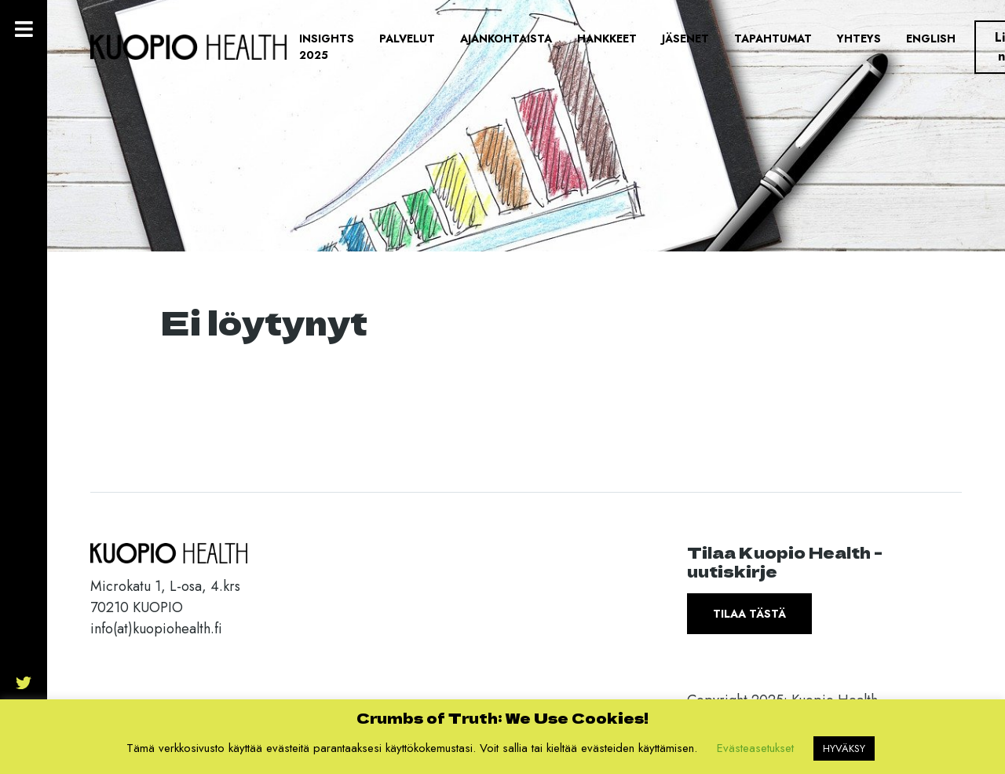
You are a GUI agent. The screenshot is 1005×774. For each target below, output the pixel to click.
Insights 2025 (326, 47)
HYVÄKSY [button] (844, 748)
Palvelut (407, 38)
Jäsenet (685, 38)
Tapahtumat (773, 38)
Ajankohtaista (506, 38)
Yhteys (859, 38)
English (931, 38)
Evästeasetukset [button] (755, 748)
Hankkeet (607, 38)
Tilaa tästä (749, 614)
